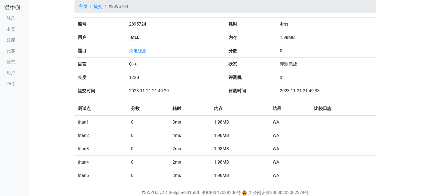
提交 (98, 6)
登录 (11, 18)
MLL (135, 37)
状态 (11, 62)
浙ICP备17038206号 (221, 192)
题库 (11, 40)
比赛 (11, 51)
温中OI (12, 7)
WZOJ (150, 192)
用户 (11, 72)
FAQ (10, 83)
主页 (11, 29)
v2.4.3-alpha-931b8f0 (180, 192)
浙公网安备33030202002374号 (278, 192)
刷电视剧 (137, 50)
